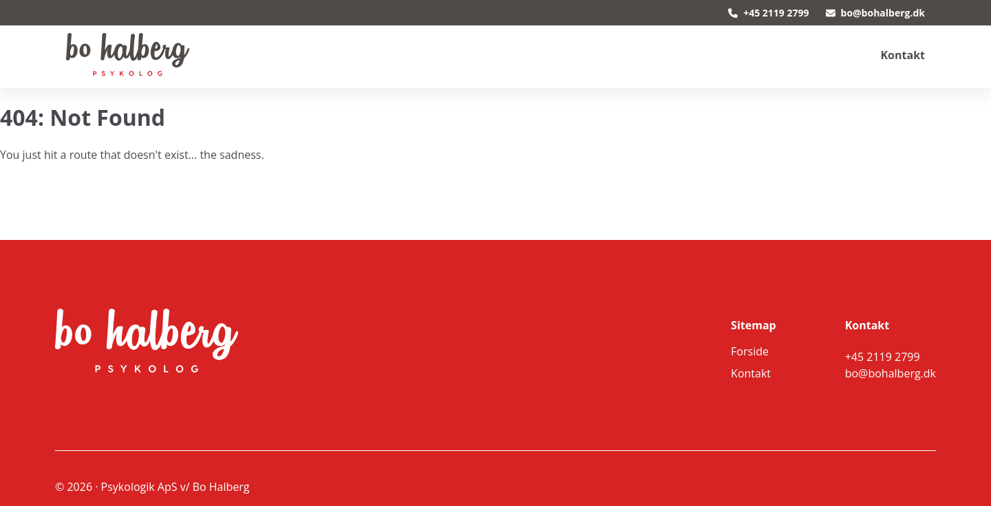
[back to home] (127, 55)
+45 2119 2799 (768, 12)
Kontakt (902, 55)
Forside (750, 351)
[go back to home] (127, 342)
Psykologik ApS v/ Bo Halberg (175, 486)
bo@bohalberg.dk (875, 12)
